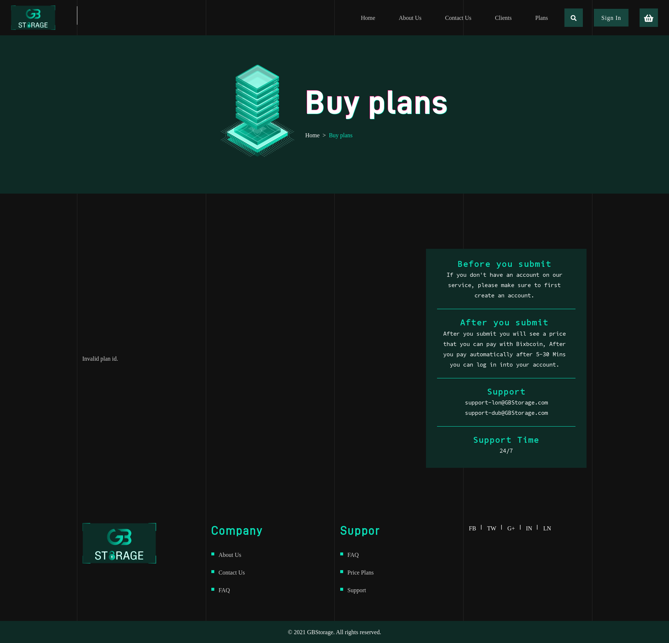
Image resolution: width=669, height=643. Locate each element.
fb (475, 527)
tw (494, 527)
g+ (514, 527)
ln (547, 527)
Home (312, 135)
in (532, 527)
